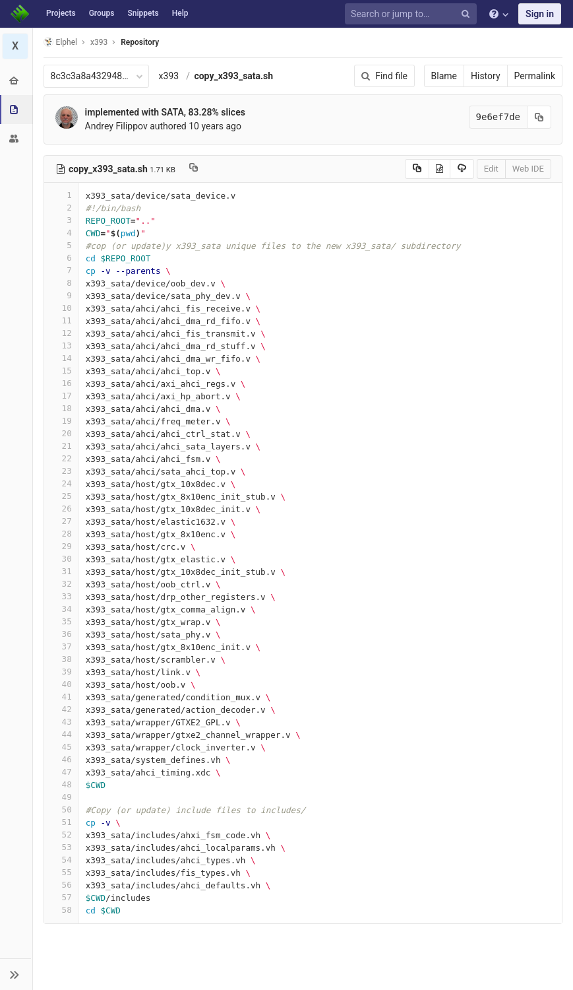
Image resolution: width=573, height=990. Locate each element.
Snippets (142, 13)
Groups (102, 13)
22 (61, 458)
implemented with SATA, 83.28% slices (165, 112)
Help (180, 13)
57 (61, 897)
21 (61, 446)
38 (61, 659)
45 (61, 747)
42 (61, 709)
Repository (140, 42)
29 (61, 546)
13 (61, 345)
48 (61, 784)
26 (61, 508)
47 (61, 772)
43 (61, 722)
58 (61, 910)
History (485, 76)
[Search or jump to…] (413, 14)
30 (61, 559)
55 (61, 872)
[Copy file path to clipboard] (193, 169)
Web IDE (528, 169)
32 (61, 584)
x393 (169, 76)
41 (61, 697)
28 (61, 534)
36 (61, 634)
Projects (61, 13)
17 (61, 396)
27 (61, 521)
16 (61, 383)
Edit (491, 169)
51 (61, 822)
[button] (16, 974)
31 (61, 571)
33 (61, 596)
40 (61, 684)
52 (61, 835)
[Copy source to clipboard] (417, 169)
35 (61, 621)
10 (61, 308)
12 (61, 333)
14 (61, 358)
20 (61, 433)
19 (61, 421)
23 (61, 471)
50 (61, 809)
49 (61, 797)
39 (61, 671)
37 (61, 646)
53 (61, 847)
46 (61, 759)
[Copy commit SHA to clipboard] (539, 117)
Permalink (534, 76)
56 (61, 885)
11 (61, 320)
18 (61, 408)
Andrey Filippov (116, 126)
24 (61, 483)
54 (61, 860)
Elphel (60, 42)
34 (61, 609)
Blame (444, 76)
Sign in (540, 14)
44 (61, 734)
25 (61, 496)
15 (61, 371)
